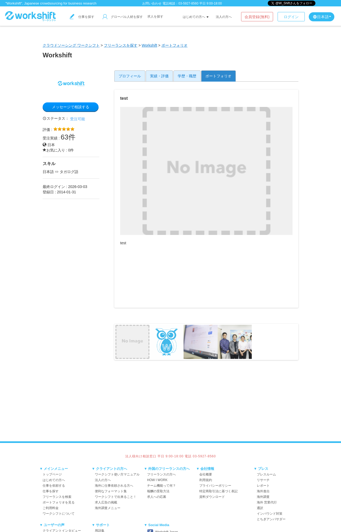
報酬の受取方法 (158, 491)
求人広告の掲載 (106, 502)
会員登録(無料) (257, 17)
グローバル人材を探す (123, 17)
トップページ (52, 474)
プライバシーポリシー (215, 485)
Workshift (149, 45)
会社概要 (205, 474)
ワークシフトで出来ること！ (115, 497)
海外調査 (263, 497)
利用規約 (205, 480)
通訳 (260, 508)
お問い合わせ (151, 3)
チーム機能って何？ (161, 485)
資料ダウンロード (212, 497)
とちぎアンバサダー (271, 519)
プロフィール (130, 76)
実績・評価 (159, 76)
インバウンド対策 (269, 513)
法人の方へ (224, 17)
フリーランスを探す (120, 45)
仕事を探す (82, 17)
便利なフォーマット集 (111, 491)
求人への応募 (156, 497)
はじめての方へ (196, 17)
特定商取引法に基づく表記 (218, 491)
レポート (263, 485)
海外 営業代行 (267, 502)
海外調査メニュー (107, 508)
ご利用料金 (51, 508)
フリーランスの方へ (161, 474)
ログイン (291, 17)
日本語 (322, 17)
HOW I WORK (157, 480)
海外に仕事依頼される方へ (114, 485)
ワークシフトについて (59, 513)
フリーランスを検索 (57, 497)
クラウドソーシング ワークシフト (71, 45)
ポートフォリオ (174, 45)
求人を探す (155, 16)
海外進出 (263, 491)
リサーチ (263, 480)
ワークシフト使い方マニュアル (117, 474)
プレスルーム (266, 474)
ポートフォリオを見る (59, 502)
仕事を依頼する (54, 485)
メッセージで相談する (70, 107)
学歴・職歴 (187, 76)
